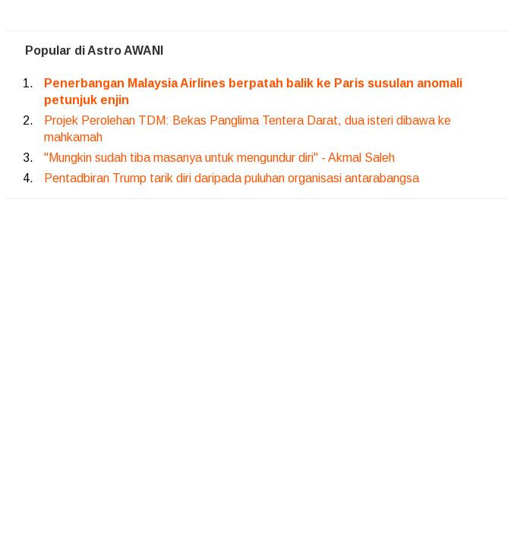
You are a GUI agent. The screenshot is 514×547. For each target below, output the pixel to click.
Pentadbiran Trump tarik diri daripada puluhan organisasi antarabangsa (231, 178)
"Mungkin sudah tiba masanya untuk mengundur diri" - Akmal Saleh (219, 157)
